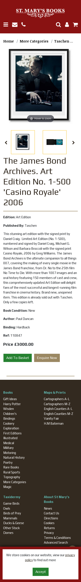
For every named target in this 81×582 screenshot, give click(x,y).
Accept (40, 572)
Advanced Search (56, 542)
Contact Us (51, 513)
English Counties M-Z (58, 414)
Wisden (8, 409)
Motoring (9, 453)
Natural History (14, 457)
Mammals (10, 518)
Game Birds (11, 503)
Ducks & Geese (13, 523)
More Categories (14, 482)
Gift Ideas (10, 399)
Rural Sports (11, 472)
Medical (8, 443)
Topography (11, 477)
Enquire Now (47, 358)
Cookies (49, 523)
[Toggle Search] (56, 25)
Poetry (8, 462)
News (48, 508)
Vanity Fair (51, 418)
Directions (51, 518)
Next (73, 143)
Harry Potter (12, 404)
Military (8, 448)
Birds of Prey (12, 513)
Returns (49, 528)
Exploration (11, 428)
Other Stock (11, 528)
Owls (6, 508)
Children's (10, 414)
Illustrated (10, 438)
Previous (6, 143)
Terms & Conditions (57, 538)
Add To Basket (17, 358)
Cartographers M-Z (57, 404)
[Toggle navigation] (7, 25)
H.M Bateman (54, 423)
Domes (8, 533)
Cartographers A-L (57, 399)
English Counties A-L (58, 409)
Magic (7, 487)
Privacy (49, 533)
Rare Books (11, 467)
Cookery (8, 423)
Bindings (9, 418)
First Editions (12, 433)
